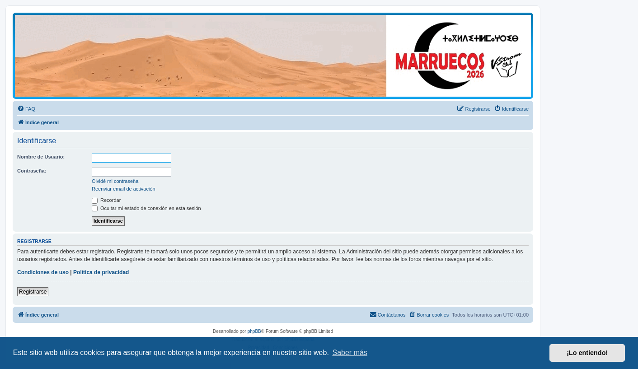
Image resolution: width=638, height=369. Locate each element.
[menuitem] (26, 108)
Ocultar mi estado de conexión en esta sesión (146, 208)
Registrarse (33, 292)
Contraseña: (31, 170)
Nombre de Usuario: (41, 156)
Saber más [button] (350, 352)
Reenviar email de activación (123, 189)
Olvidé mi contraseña (115, 181)
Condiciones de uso (43, 272)
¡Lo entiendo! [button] (587, 352)
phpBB (254, 331)
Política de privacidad (101, 272)
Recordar (106, 200)
